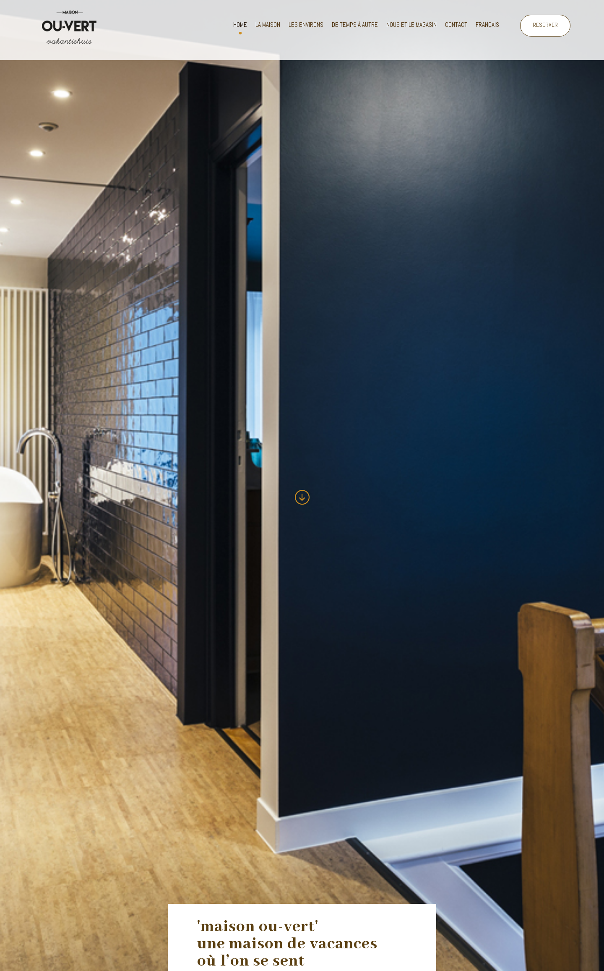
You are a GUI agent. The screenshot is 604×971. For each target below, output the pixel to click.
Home (240, 25)
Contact (456, 25)
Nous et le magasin (411, 25)
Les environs (306, 25)
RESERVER (545, 25)
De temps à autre (355, 25)
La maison (267, 25)
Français (487, 25)
